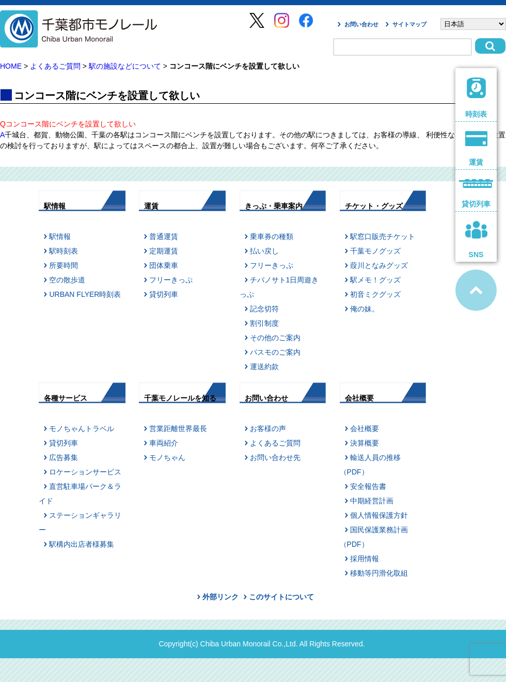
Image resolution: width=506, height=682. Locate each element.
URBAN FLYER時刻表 (85, 294)
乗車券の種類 (271, 236)
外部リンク (220, 597)
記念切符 (264, 309)
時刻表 (476, 97)
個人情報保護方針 (379, 515)
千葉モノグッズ (375, 251)
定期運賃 (163, 251)
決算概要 (364, 443)
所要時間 (63, 265)
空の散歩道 (67, 280)
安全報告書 (368, 486)
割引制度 (264, 323)
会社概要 (364, 428)
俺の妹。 (364, 309)
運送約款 (264, 366)
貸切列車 (163, 294)
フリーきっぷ (171, 280)
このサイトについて (281, 597)
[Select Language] (473, 24)
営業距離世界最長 (178, 428)
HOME (11, 66)
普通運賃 (163, 236)
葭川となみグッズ (379, 265)
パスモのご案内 (275, 352)
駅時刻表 (63, 251)
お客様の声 (268, 428)
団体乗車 (163, 265)
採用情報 (364, 558)
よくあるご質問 (55, 66)
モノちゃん (167, 457)
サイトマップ (409, 24)
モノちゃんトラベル (81, 428)
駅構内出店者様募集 (81, 544)
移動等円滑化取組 (379, 573)
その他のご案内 (275, 338)
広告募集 (63, 457)
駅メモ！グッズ (375, 280)
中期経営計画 (371, 501)
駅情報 (60, 236)
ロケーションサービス (85, 472)
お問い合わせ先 (275, 457)
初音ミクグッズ (375, 294)
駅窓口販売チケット (382, 236)
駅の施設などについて (125, 66)
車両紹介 (163, 443)
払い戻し (264, 251)
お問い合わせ (361, 24)
